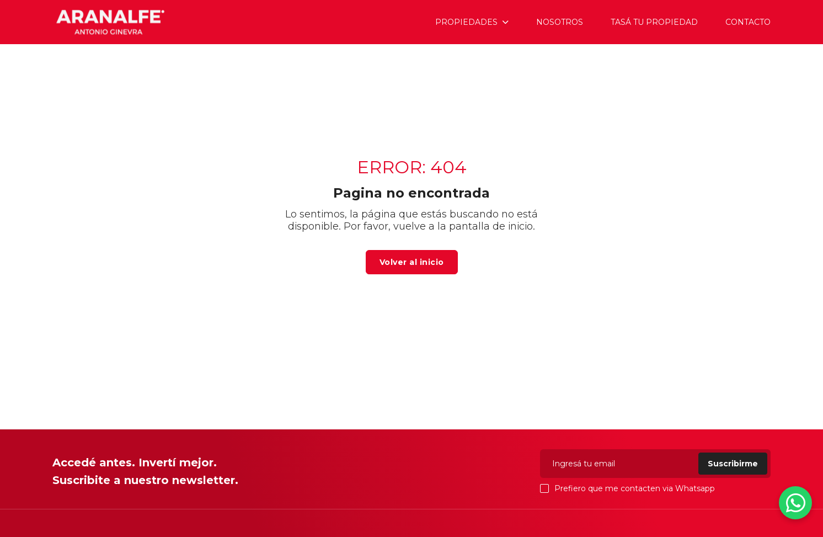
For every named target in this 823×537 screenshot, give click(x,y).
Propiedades (466, 22)
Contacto (748, 22)
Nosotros (559, 22)
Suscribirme (733, 464)
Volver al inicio (412, 262)
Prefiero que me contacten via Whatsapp (627, 488)
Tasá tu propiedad (654, 22)
